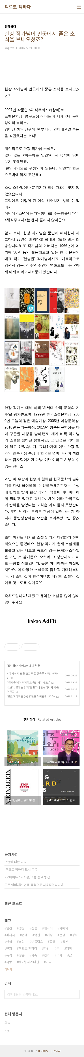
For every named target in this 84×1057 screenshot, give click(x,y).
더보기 (8, 969)
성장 (22, 928)
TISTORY (43, 1051)
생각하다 (12, 665)
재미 (69, 948)
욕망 (47, 948)
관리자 (57, 1051)
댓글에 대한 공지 (15, 862)
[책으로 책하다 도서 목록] (21, 869)
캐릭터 (48, 928)
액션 (37, 935)
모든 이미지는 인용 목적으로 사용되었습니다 (33, 884)
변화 (9, 948)
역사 (59, 955)
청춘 (22, 955)
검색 (75, 994)
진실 (34, 928)
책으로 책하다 (17, 6)
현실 (9, 941)
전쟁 (62, 935)
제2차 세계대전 (29, 962)
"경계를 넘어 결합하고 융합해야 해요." (28, 682)
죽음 (53, 941)
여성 (50, 935)
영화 (75, 935)
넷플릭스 (37, 941)
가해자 (63, 928)
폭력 (9, 955)
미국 (49, 962)
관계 (25, 935)
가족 (34, 955)
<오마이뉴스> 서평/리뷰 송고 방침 (27, 877)
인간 (9, 928)
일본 (65, 941)
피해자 (10, 935)
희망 (22, 941)
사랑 (9, 962)
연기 (47, 955)
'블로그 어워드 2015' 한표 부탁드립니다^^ (31, 696)
